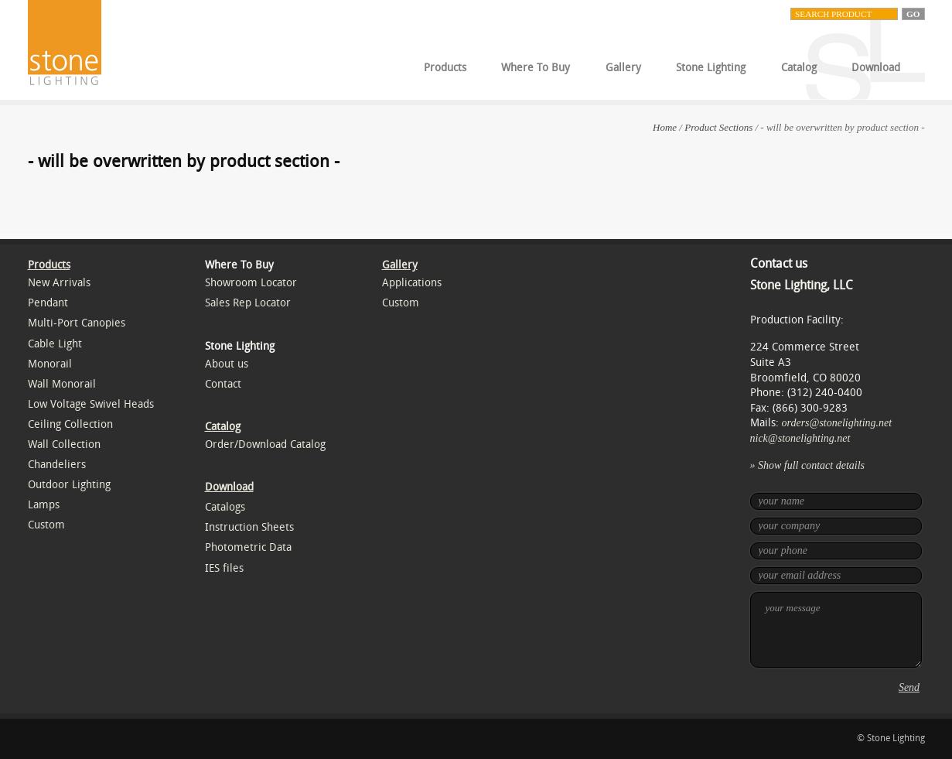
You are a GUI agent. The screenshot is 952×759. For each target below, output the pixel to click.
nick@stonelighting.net (800, 438)
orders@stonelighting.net (837, 423)
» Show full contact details (807, 465)
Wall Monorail (62, 384)
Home (665, 127)
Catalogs (225, 507)
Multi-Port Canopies (76, 323)
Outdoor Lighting (69, 484)
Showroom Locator (251, 282)
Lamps (44, 504)
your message (836, 630)
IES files (224, 568)
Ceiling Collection (70, 424)
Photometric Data (248, 547)
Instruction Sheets (249, 527)
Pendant (48, 302)
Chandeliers (57, 464)
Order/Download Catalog (265, 444)
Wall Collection (64, 444)
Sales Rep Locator (248, 302)
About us (226, 364)
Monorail (50, 364)
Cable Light (55, 343)
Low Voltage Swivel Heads (91, 404)
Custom (46, 525)
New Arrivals (59, 282)
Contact (223, 384)
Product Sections (718, 127)
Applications (412, 282)
